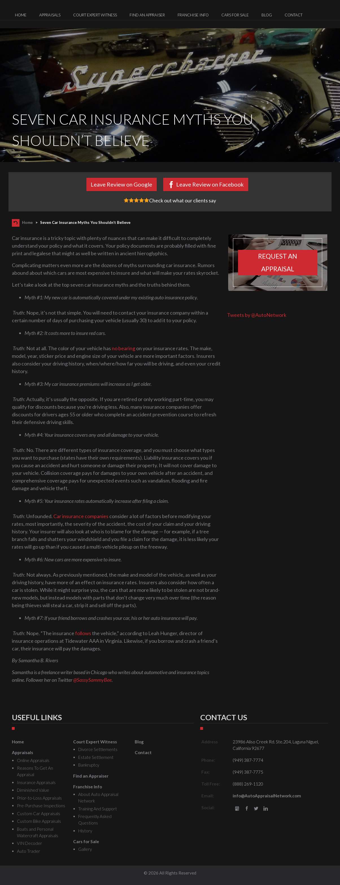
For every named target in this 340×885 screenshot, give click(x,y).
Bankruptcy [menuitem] (88, 764)
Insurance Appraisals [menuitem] (36, 782)
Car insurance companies (80, 516)
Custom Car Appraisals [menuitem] (38, 813)
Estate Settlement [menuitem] (96, 757)
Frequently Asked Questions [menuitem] (95, 819)
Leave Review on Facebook (210, 184)
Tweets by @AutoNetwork (256, 315)
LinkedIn (265, 808)
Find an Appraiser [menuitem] (147, 15)
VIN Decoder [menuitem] (29, 843)
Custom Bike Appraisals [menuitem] (39, 821)
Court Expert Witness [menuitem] (95, 15)
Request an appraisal (277, 262)
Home (27, 222)
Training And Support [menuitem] (97, 808)
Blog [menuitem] (266, 15)
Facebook (246, 808)
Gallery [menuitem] (85, 849)
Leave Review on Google (121, 184)
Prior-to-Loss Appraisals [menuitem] (39, 797)
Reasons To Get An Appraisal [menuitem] (35, 771)
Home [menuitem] (21, 15)
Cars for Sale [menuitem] (235, 15)
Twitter (256, 808)
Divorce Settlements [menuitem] (97, 749)
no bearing (123, 348)
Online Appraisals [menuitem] (33, 760)
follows (83, 633)
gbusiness (237, 808)
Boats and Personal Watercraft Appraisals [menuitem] (37, 832)
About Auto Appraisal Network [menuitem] (98, 797)
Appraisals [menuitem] (49, 15)
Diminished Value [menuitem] (33, 790)
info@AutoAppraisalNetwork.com (267, 795)
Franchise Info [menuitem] (193, 15)
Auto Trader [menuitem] (28, 851)
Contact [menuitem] (293, 15)
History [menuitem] (85, 830)
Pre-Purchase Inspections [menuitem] (41, 805)
